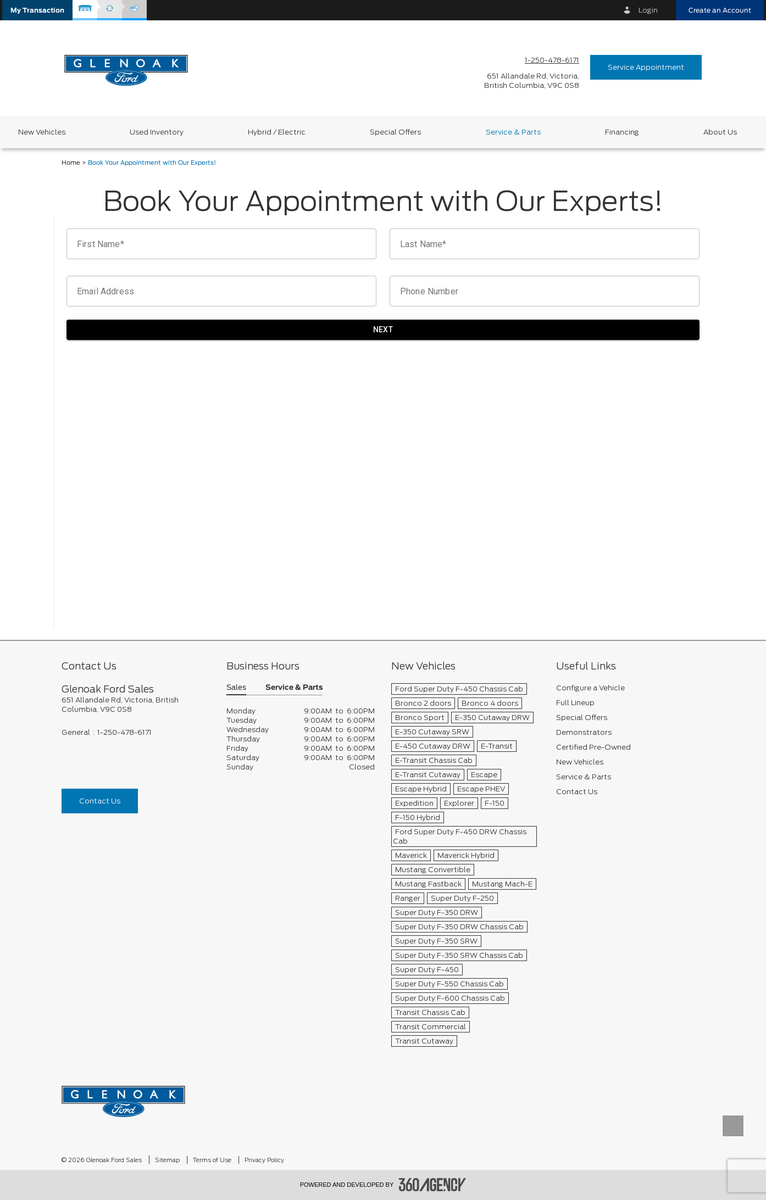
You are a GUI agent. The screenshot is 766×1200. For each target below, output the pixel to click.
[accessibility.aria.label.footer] (432, 1184)
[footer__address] (136, 704)
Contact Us (99, 801)
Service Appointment (646, 67)
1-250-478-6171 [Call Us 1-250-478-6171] (552, 60)
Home (71, 163)
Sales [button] (236, 687)
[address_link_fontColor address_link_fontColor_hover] (531, 80)
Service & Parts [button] (294, 687)
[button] (37, 10)
